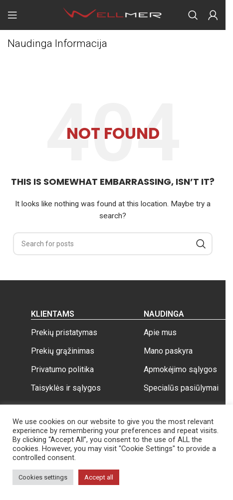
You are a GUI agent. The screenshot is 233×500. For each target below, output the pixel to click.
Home (16, 60)
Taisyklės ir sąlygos (66, 388)
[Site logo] (113, 14)
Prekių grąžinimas (62, 351)
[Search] (193, 15)
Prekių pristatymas (64, 332)
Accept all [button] (98, 477)
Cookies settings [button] (42, 477)
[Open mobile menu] (12, 15)
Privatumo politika (62, 369)
